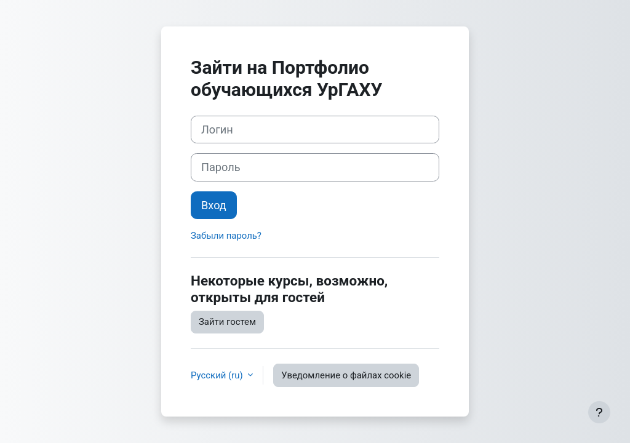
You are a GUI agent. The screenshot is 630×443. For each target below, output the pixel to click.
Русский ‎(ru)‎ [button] (218, 375)
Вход (213, 205)
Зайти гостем (227, 321)
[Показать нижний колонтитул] (599, 412)
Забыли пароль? (226, 235)
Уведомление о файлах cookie (346, 375)
